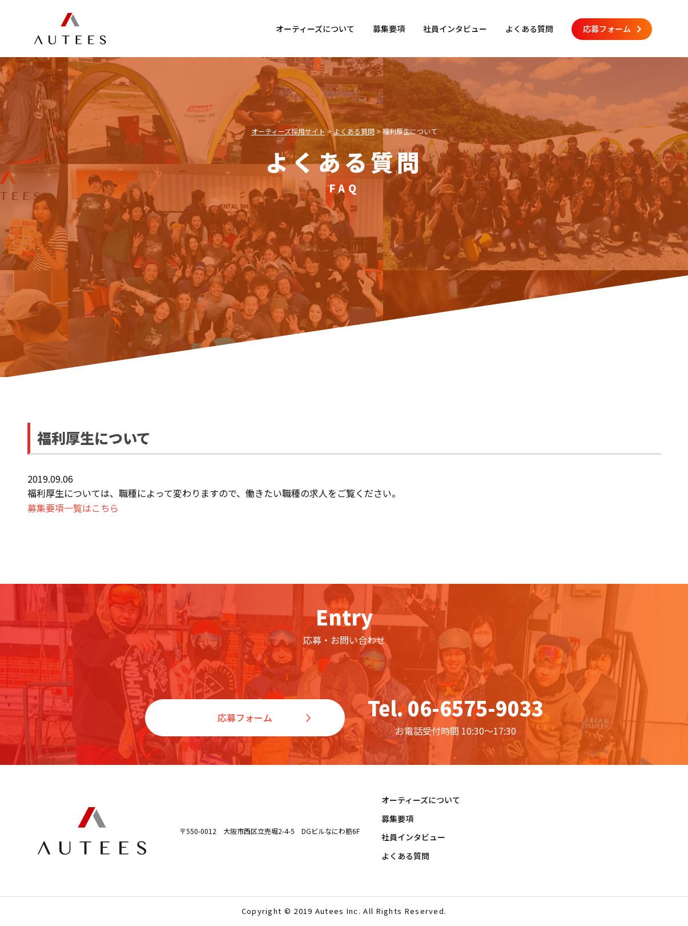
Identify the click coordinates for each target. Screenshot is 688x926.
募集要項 (389, 28)
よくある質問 (529, 28)
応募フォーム (612, 28)
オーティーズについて (315, 28)
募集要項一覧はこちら (73, 508)
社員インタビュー (455, 28)
